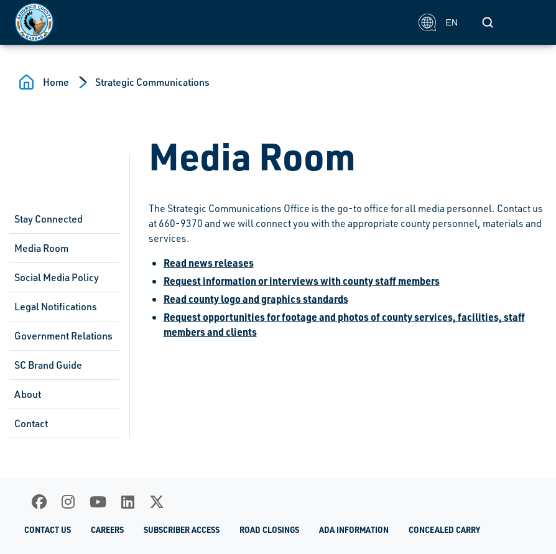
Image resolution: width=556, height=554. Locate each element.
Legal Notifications (55, 306)
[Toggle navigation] (527, 22)
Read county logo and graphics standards (256, 298)
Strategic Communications (152, 82)
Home (56, 82)
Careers (107, 529)
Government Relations (63, 336)
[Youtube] (98, 501)
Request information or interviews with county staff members (302, 280)
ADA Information (354, 529)
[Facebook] (39, 501)
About (27, 394)
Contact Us (47, 529)
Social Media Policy (56, 277)
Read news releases (209, 262)
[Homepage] (210, 22)
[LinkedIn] (128, 501)
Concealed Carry (444, 529)
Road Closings (269, 529)
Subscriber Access (182, 529)
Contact (31, 423)
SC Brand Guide (48, 365)
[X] (157, 501)
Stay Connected (48, 219)
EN (438, 22)
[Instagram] (68, 501)
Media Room (41, 248)
